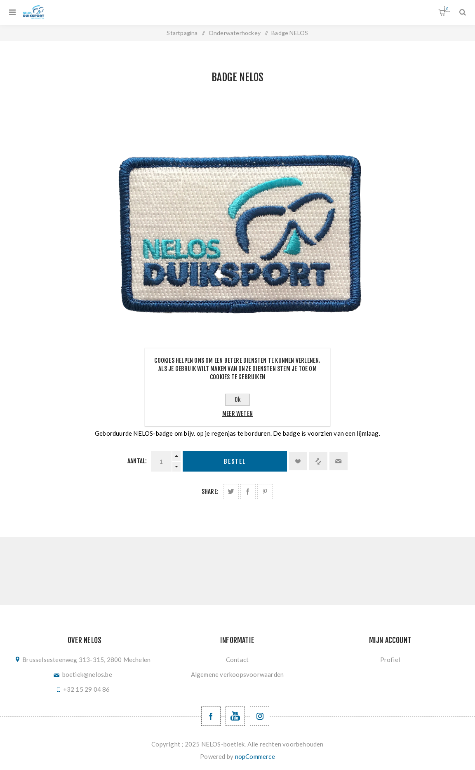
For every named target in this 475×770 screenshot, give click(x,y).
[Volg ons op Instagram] (259, 716)
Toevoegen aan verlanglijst (298, 461)
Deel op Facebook (248, 491)
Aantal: (137, 461)
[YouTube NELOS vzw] (235, 716)
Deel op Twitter (231, 491)
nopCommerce (255, 756)
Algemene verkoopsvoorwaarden (237, 674)
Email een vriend (338, 461)
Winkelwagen (447, 9)
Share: (210, 491)
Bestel (235, 461)
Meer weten (237, 414)
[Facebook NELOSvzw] (211, 716)
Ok (238, 399)
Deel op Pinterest (265, 491)
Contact (237, 659)
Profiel (390, 659)
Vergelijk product (318, 461)
